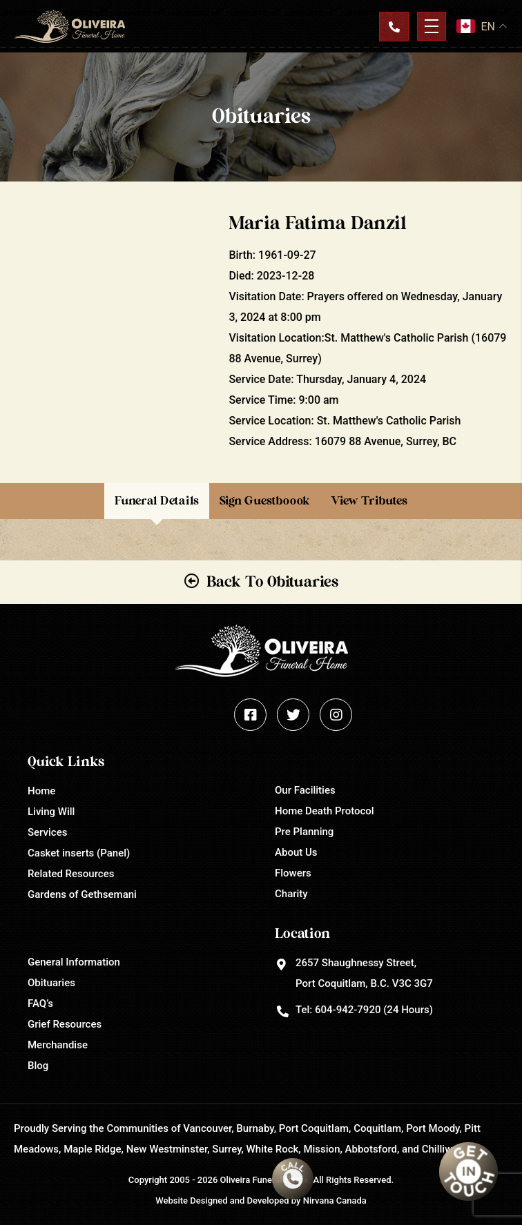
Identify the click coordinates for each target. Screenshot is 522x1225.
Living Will (51, 811)
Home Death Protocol (324, 811)
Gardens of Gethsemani (82, 894)
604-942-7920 (347, 1009)
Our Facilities (305, 790)
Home (41, 791)
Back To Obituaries (272, 581)
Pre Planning (304, 831)
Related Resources (71, 874)
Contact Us (393, 26)
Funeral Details (157, 501)
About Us (296, 852)
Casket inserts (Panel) (79, 853)
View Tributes (369, 501)
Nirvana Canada (335, 1200)
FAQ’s (40, 1003)
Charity (291, 894)
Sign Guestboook (265, 501)
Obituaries (51, 983)
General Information (74, 962)
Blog (38, 1065)
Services (47, 832)
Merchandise (58, 1045)
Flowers (293, 873)
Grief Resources (65, 1024)
